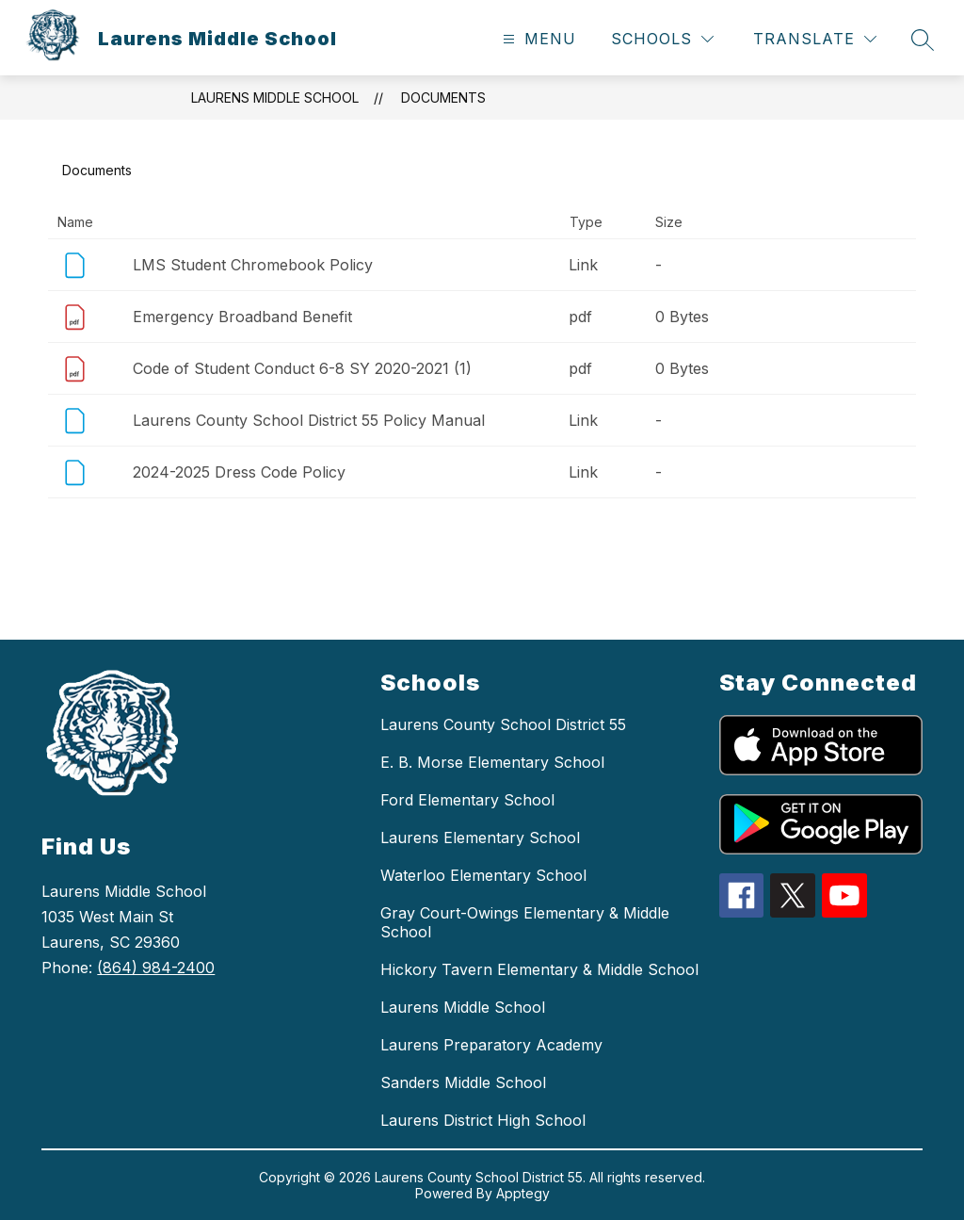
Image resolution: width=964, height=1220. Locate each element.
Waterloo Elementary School (483, 875)
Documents (443, 97)
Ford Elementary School (467, 799)
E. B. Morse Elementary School (492, 762)
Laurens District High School (483, 1120)
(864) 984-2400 (156, 967)
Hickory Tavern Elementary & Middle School (539, 969)
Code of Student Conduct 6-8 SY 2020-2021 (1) (302, 368)
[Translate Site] (814, 39)
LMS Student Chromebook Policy (253, 264)
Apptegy (523, 1193)
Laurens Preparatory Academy (491, 1044)
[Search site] (922, 39)
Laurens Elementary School (480, 837)
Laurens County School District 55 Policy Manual (309, 420)
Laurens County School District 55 (503, 724)
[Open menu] (537, 39)
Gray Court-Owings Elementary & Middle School (524, 922)
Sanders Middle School (463, 1082)
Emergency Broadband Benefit (242, 316)
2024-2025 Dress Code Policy (239, 472)
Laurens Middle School (275, 97)
